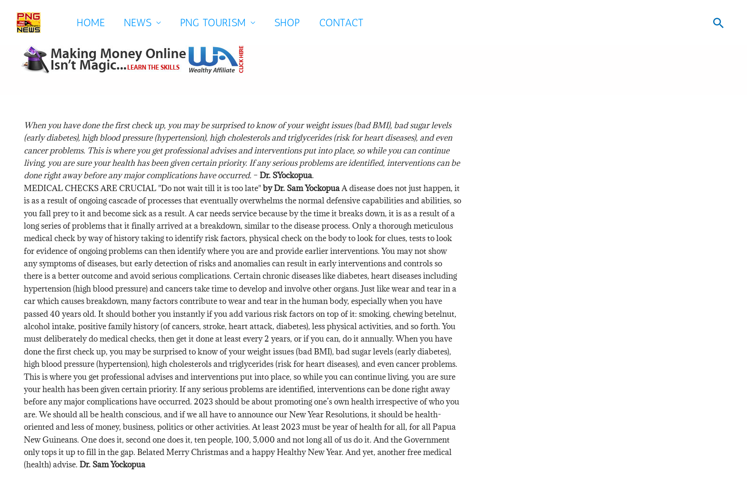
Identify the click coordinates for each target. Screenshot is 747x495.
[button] (718, 23)
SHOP (287, 22)
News (137, 22)
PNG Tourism (213, 22)
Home (91, 22)
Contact (341, 22)
